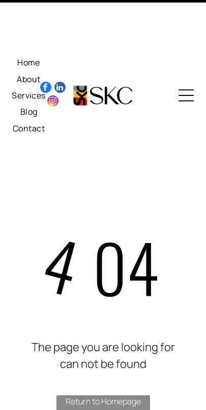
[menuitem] (29, 28)
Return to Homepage (103, 366)
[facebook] (45, 54)
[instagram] (52, 68)
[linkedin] (60, 54)
